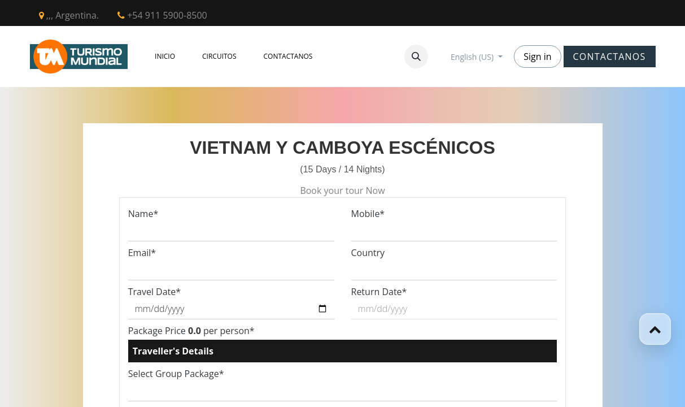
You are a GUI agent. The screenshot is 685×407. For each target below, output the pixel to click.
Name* (143, 213)
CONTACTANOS (609, 56)
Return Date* (379, 291)
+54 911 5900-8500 (162, 15)
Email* (142, 252)
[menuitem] (165, 56)
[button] (416, 56)
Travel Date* (154, 291)
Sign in (537, 56)
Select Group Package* (176, 373)
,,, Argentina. (69, 15)
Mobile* (368, 213)
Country (368, 252)
